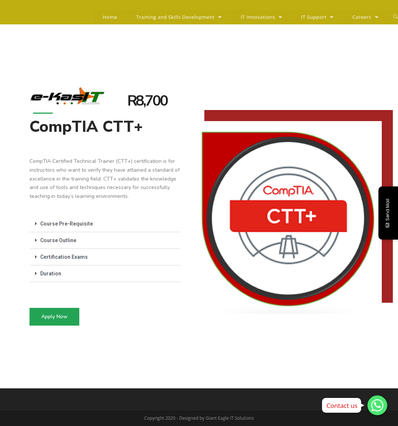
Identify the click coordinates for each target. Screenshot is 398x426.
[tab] (105, 224)
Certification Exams (64, 257)
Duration (50, 273)
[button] (54, 317)
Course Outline (58, 240)
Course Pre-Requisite (66, 224)
